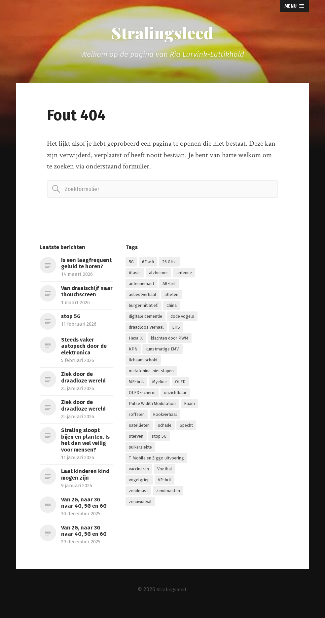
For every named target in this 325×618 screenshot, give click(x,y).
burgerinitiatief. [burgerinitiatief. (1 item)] (143, 307)
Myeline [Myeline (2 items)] (159, 383)
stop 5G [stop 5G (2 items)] (159, 437)
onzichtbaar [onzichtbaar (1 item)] (175, 394)
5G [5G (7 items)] (131, 263)
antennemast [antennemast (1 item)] (141, 285)
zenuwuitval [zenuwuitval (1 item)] (140, 503)
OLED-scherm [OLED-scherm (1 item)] (142, 394)
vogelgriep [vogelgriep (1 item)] (139, 481)
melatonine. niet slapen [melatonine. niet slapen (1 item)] (151, 372)
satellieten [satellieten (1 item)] (139, 426)
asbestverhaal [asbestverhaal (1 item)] (142, 296)
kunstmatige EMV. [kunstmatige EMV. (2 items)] (162, 350)
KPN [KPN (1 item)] (133, 350)
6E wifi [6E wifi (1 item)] (148, 263)
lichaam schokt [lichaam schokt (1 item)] (143, 361)
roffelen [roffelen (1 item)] (137, 416)
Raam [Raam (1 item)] (189, 405)
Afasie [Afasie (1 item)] (135, 274)
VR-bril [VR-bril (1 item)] (164, 481)
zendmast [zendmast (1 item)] (138, 492)
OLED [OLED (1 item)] (180, 383)
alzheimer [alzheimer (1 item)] (158, 274)
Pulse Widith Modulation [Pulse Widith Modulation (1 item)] (152, 405)
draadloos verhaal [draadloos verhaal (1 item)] (146, 328)
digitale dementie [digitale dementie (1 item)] (145, 317)
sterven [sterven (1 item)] (136, 437)
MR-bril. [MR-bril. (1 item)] (136, 383)
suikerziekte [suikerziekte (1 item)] (140, 448)
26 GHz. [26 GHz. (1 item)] (169, 263)
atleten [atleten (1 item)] (171, 296)
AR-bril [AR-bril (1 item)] (169, 285)
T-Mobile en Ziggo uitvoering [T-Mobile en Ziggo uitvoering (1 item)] (156, 459)
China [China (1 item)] (171, 307)
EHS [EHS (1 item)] (176, 328)
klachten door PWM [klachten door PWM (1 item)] (169, 339)
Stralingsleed (162, 34)
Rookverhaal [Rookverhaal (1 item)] (165, 416)
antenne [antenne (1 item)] (184, 274)
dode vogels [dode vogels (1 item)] (182, 317)
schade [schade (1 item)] (164, 426)
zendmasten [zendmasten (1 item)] (168, 492)
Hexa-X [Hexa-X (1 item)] (136, 339)
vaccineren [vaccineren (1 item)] (139, 470)
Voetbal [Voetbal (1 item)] (164, 470)
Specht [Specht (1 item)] (186, 426)
